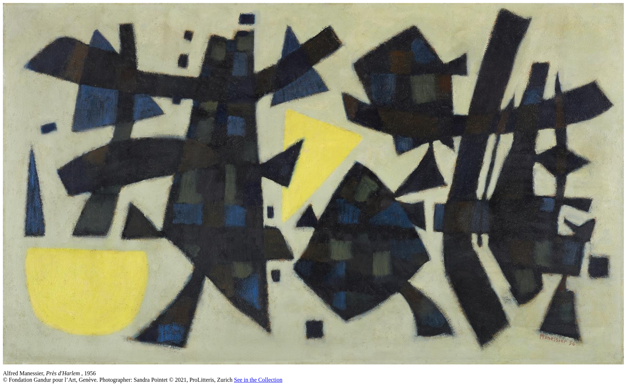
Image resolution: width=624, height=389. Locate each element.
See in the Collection (258, 380)
